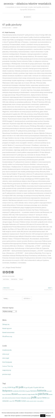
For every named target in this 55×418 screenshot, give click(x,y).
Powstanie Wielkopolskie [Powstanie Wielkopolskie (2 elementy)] (21, 398)
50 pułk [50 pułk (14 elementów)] (20, 387)
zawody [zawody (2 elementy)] (31, 401)
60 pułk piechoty (40, 288)
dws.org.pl (5, 358)
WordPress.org (7, 336)
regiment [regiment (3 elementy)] (39, 398)
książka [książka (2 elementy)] (19, 394)
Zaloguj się (5, 324)
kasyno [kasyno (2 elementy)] (3, 394)
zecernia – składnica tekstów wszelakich (27, 3)
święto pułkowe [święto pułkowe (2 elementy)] (40, 401)
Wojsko (11, 276)
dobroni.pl (5, 354)
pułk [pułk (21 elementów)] (34, 397)
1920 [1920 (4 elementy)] (39, 387)
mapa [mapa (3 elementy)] (28, 394)
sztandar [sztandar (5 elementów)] (5, 401)
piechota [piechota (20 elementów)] (43, 394)
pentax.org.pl (6, 374)
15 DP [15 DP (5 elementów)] (9, 387)
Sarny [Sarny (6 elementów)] (44, 398)
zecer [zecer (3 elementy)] (34, 401)
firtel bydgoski (7, 362)
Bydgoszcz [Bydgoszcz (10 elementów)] (7, 390)
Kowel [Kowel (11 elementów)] (15, 394)
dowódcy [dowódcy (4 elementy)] (22, 391)
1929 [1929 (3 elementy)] (43, 387)
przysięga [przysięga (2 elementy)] (29, 398)
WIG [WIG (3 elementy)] (13, 401)
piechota (14, 279)
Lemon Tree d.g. (7, 366)
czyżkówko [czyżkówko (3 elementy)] (16, 391)
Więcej (48, 415)
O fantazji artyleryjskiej (15, 288)
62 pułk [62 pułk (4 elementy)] (30, 387)
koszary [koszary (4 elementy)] (8, 394)
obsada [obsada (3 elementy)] (33, 394)
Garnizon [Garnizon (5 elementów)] (33, 391)
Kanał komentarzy (8, 332)
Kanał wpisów (7, 328)
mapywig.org (6, 370)
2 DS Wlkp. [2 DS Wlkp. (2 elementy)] (4, 387)
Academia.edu (7, 350)
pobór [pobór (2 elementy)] (6, 398)
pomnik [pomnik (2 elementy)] (9, 398)
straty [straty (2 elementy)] (48, 398)
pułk (21, 279)
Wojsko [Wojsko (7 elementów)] (18, 401)
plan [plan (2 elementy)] (3, 398)
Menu (28, 17)
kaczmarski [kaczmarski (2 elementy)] (49, 391)
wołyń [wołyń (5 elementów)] (23, 401)
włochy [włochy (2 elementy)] (27, 401)
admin (15, 27)
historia (6, 279)
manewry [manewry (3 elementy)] (24, 394)
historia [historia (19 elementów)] (41, 390)
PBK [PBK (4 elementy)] (36, 394)
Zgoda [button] (42, 415)
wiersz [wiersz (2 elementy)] (10, 401)
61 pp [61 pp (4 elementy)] (25, 387)
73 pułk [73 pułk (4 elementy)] (35, 387)
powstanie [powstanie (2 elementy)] (13, 398)
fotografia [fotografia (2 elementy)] (28, 391)
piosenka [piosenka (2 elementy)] (50, 394)
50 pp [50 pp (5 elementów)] (13, 387)
